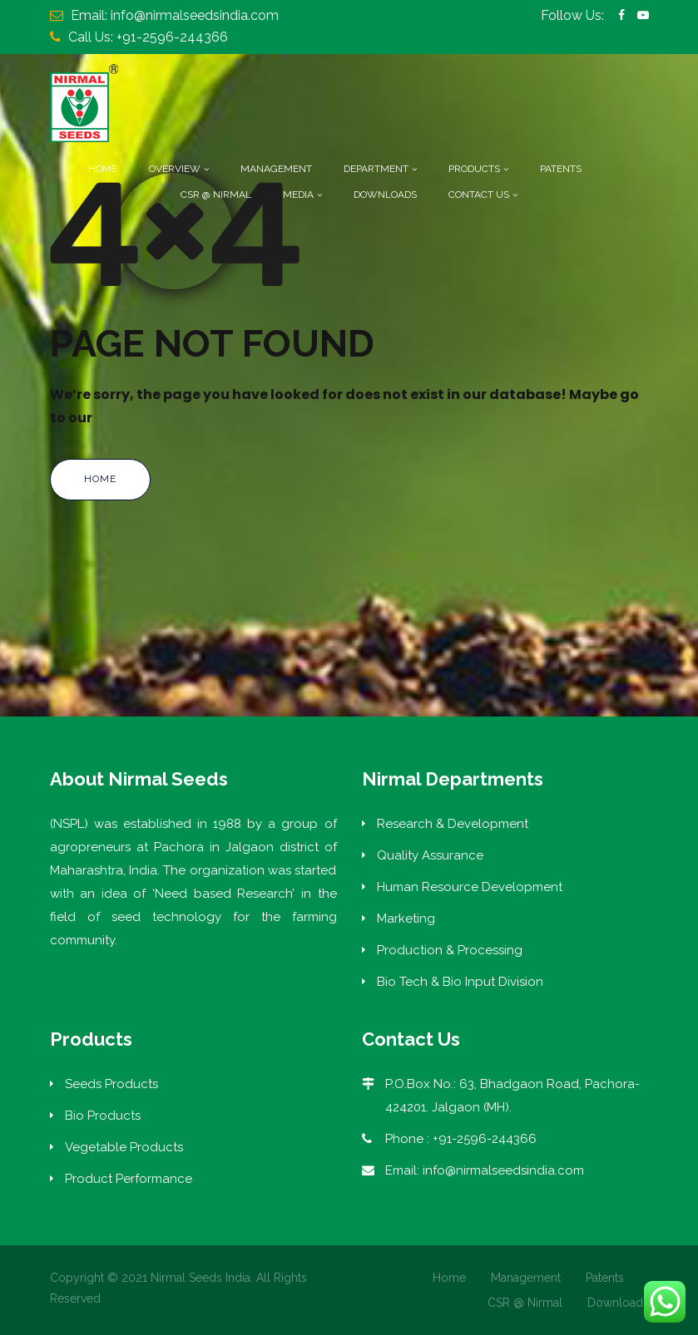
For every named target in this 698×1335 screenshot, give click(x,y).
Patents (561, 169)
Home (102, 169)
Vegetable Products (124, 1147)
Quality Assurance (430, 855)
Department (376, 169)
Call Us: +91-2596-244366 (148, 37)
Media (298, 194)
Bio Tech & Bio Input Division (460, 981)
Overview (174, 169)
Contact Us (478, 194)
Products (474, 169)
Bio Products (103, 1115)
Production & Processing (449, 950)
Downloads (385, 194)
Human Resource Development (469, 886)
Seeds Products (111, 1083)
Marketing (406, 918)
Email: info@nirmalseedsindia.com (175, 15)
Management (276, 169)
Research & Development (452, 823)
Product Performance (128, 1178)
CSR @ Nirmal (216, 194)
